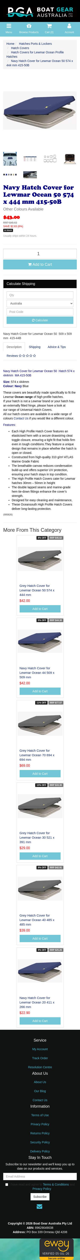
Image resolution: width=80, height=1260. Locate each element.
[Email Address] (40, 1176)
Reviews (21, 355)
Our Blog (40, 1091)
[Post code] (40, 311)
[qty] (40, 295)
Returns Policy (39, 1133)
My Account (40, 1049)
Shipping (35, 347)
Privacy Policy (40, 1124)
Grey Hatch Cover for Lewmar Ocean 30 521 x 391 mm (37, 837)
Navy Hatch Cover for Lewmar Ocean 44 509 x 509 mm (37, 672)
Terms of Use (40, 1115)
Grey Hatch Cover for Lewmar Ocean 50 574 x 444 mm (37, 590)
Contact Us (21, 418)
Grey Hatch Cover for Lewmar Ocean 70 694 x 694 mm (37, 755)
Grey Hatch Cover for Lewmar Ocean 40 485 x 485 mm (37, 920)
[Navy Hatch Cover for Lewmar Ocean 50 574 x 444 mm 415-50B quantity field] (40, 253)
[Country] (40, 303)
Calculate (40, 320)
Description (14, 347)
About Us (40, 1082)
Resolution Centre (40, 1067)
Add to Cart (40, 264)
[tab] (14, 346)
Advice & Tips (57, 347)
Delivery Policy (40, 1151)
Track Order (40, 1058)
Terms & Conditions (56, 1184)
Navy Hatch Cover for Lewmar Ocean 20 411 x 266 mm (37, 1002)
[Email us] (39, 1206)
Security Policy (40, 1142)
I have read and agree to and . (40, 1186)
